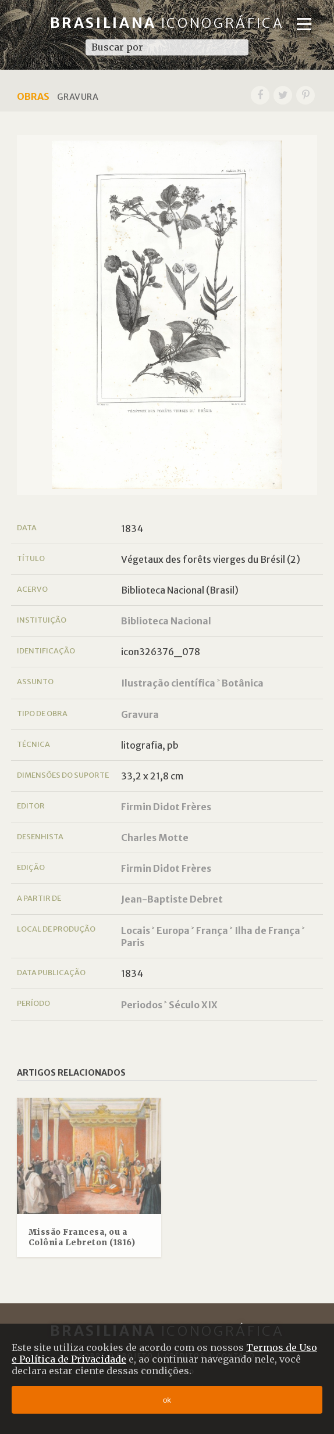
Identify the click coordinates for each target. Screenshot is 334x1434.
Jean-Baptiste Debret (172, 899)
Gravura (140, 714)
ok (167, 1400)
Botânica (243, 683)
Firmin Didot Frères (166, 807)
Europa (173, 930)
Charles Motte (155, 837)
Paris (132, 942)
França (212, 930)
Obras (33, 96)
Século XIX (193, 1005)
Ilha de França (267, 930)
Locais (135, 930)
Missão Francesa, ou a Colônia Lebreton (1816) (82, 1237)
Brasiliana (167, 23)
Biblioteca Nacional (166, 621)
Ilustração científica (168, 683)
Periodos (141, 1005)
